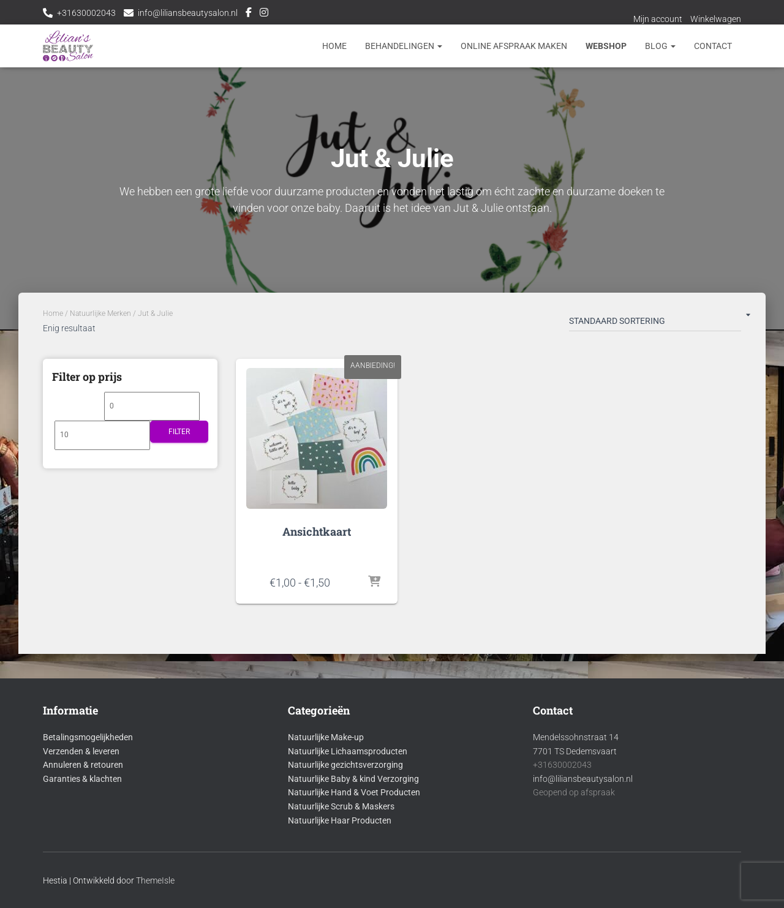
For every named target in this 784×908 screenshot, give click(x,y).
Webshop (606, 46)
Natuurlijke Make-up (326, 737)
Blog (660, 46)
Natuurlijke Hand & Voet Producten (354, 792)
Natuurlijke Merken (100, 313)
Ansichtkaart (316, 531)
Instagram (264, 14)
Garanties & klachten (82, 779)
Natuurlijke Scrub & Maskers (341, 806)
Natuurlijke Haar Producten (339, 820)
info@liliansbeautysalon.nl (188, 13)
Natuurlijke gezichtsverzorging (345, 765)
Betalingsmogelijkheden (88, 737)
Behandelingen (403, 46)
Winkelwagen (715, 19)
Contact (713, 46)
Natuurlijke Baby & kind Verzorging (353, 779)
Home (334, 46)
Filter (179, 431)
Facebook (249, 14)
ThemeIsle (155, 880)
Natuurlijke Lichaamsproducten (347, 751)
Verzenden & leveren (81, 751)
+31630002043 (86, 13)
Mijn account (657, 19)
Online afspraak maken (514, 46)
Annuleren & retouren (83, 765)
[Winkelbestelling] (655, 323)
